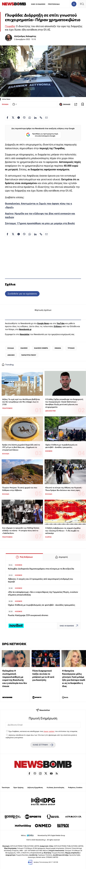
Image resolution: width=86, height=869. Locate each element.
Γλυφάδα (10, 26)
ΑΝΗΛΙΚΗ (11, 355)
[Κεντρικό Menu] (82, 4)
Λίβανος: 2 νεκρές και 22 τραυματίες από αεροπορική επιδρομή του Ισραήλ (40, 580)
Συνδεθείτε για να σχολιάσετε (22, 293)
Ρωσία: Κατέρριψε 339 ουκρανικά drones (28, 615)
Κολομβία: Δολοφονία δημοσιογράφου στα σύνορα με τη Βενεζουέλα (41, 568)
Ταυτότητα (6, 787)
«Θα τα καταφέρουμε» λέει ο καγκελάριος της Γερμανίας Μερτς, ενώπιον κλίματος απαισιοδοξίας (43, 593)
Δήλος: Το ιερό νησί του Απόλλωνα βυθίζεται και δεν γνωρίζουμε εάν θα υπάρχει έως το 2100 (21, 402)
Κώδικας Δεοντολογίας (55, 787)
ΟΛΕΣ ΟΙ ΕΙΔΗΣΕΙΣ (38, 4)
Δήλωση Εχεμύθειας (35, 787)
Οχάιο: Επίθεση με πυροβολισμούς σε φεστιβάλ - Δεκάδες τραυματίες (61, 446)
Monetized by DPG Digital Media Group (51, 835)
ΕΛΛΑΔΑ (5, 104)
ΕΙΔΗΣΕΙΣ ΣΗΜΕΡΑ (41, 348)
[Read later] (82, 104)
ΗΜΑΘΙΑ (58, 348)
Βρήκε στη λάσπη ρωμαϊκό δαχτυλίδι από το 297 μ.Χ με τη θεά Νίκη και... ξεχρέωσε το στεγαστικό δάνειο (21, 447)
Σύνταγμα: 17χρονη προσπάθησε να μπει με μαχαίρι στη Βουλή (40, 223)
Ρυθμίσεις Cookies (75, 787)
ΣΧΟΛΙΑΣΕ (64, 104)
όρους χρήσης (49, 731)
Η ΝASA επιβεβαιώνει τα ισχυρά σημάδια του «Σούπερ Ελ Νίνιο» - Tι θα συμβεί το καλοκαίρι (63, 530)
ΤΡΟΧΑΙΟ (71, 348)
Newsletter (24, 334)
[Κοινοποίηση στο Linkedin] (35, 117)
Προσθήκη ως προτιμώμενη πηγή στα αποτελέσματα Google (42, 135)
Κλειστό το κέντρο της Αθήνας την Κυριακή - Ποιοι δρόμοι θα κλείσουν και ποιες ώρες (64, 488)
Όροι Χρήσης (18, 787)
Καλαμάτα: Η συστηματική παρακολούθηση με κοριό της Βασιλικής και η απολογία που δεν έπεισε (14, 678)
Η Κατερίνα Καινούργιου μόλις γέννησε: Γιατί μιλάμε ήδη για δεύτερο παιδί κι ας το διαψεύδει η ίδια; (73, 678)
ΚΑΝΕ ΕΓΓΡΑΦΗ (43, 744)
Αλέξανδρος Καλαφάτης (25, 36)
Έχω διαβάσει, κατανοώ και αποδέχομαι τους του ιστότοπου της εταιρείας (43, 731)
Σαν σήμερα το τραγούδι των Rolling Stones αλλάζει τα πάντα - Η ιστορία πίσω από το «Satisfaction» (20, 530)
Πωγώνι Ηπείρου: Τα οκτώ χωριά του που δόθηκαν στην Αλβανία (19, 488)
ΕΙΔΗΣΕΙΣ (24, 348)
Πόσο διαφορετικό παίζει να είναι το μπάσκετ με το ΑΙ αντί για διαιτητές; (43, 675)
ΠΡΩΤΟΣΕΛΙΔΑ (54, 4)
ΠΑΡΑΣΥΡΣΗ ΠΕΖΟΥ (28, 355)
